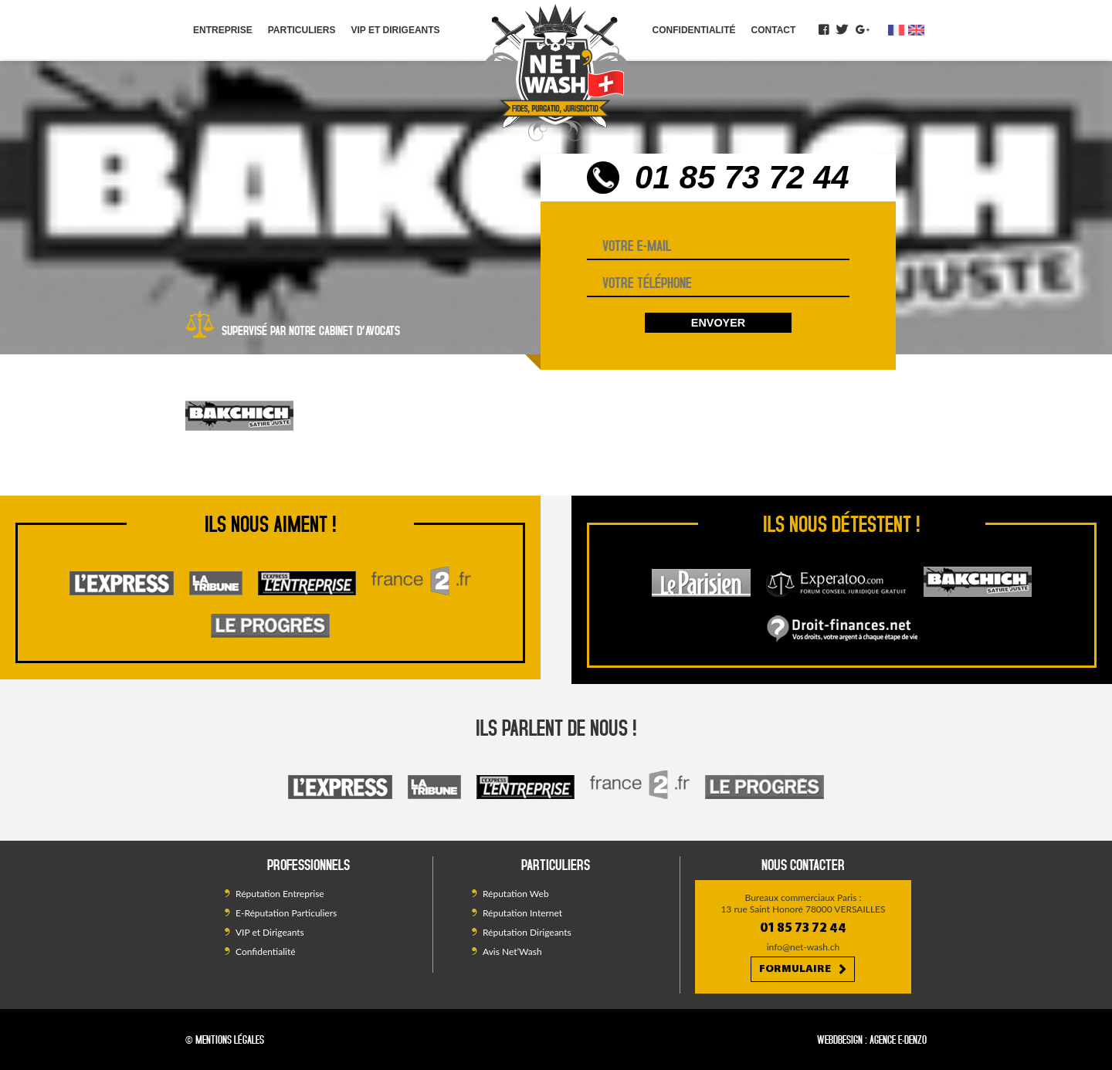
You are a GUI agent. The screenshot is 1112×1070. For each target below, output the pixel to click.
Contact (773, 30)
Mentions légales (229, 1039)
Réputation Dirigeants (527, 932)
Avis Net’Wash (512, 951)
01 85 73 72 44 (742, 177)
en (916, 30)
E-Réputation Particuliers (286, 913)
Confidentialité (694, 30)
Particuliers (302, 30)
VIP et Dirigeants (395, 30)
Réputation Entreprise (280, 893)
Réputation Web (516, 893)
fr (896, 30)
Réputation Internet (522, 913)
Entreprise (223, 30)
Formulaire (802, 969)
